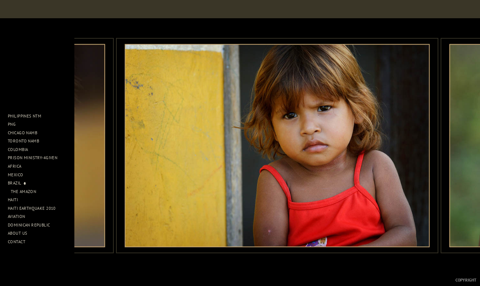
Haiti (15, 199)
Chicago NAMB (22, 132)
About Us (20, 233)
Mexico (18, 174)
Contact (16, 241)
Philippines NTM (27, 116)
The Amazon (23, 191)
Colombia (18, 149)
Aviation (19, 216)
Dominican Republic (31, 225)
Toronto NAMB (23, 141)
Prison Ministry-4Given (32, 157)
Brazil (17, 183)
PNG (12, 124)
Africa (17, 166)
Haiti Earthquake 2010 (32, 208)
